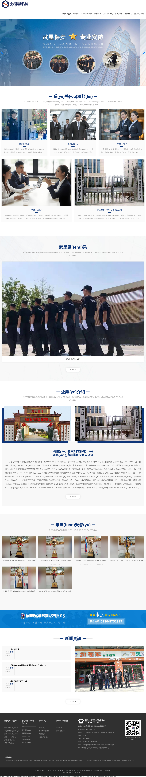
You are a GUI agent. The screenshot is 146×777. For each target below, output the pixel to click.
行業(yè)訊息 (43, 736)
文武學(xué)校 (106, 7)
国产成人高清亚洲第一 (102, 776)
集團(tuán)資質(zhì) (11, 733)
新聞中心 (126, 5)
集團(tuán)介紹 (75, 7)
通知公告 (42, 727)
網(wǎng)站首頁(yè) (64, 7)
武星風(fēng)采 (9, 739)
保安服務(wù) (26, 729)
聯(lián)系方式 (60, 730)
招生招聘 (116, 5)
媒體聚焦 (42, 733)
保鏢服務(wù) (26, 733)
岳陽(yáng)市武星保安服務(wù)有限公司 (85, 770)
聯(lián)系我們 (136, 7)
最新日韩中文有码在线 (54, 776)
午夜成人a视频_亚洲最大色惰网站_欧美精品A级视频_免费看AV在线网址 (23, 776)
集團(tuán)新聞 (44, 730)
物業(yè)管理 (26, 736)
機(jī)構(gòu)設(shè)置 (12, 730)
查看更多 (73, 367)
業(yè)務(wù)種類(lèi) (95, 7)
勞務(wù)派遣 (26, 739)
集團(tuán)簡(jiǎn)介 (11, 727)
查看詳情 (73, 494)
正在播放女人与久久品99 (86, 776)
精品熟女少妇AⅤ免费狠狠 (69, 776)
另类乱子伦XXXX (114, 776)
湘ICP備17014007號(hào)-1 (72, 772)
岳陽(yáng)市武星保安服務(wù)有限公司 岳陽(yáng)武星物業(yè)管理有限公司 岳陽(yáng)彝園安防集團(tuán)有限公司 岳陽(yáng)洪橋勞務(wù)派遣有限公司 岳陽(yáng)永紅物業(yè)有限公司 (69, 760)
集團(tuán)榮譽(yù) (10, 736)
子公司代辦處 (85, 7)
